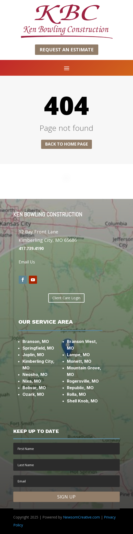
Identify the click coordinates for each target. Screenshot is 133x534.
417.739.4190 (31, 248)
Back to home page (66, 144)
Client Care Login (66, 297)
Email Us (27, 262)
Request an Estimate (67, 49)
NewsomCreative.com (81, 517)
